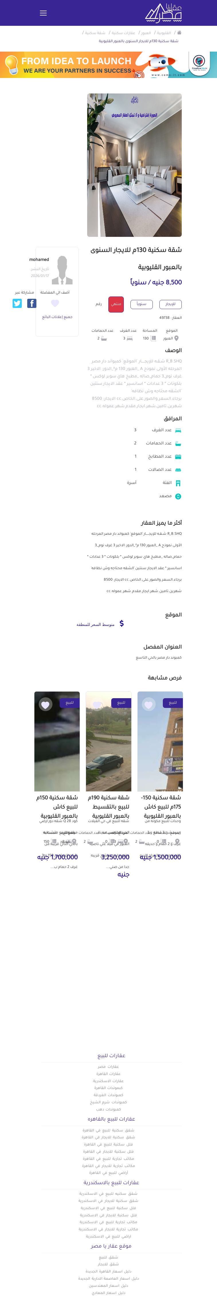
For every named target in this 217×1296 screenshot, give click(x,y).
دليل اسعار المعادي (109, 1293)
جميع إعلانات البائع (57, 317)
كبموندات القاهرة (108, 1088)
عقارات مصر (108, 1067)
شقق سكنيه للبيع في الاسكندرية (108, 1194)
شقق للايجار (108, 1265)
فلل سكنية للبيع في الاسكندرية (108, 1209)
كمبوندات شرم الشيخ (108, 1103)
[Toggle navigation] (43, 13)
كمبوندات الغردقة (108, 1096)
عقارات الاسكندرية (108, 1082)
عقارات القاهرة (108, 1074)
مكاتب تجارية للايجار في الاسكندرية (108, 1230)
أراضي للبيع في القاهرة (108, 1173)
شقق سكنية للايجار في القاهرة (108, 1138)
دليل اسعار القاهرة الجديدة (108, 1272)
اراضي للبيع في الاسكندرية (108, 1237)
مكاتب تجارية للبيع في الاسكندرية (108, 1223)
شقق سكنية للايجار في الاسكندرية (108, 1201)
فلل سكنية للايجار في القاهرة (108, 1152)
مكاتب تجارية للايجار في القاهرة (108, 1166)
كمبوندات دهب (108, 1110)
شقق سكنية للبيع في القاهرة (108, 1131)
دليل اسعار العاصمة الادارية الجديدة (108, 1279)
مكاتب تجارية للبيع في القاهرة (108, 1159)
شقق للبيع (108, 1258)
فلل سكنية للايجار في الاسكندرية (108, 1216)
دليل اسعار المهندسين (108, 1286)
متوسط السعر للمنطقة (100, 623)
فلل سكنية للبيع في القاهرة (108, 1145)
